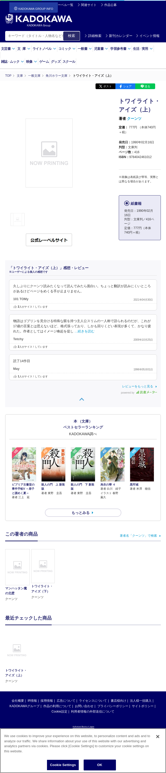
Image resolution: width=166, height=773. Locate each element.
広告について (66, 691)
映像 (31, 62)
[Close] (157, 736)
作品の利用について (57, 697)
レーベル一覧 (64, 5)
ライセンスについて (93, 691)
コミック (67, 49)
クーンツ (134, 118)
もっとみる (81, 503)
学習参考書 (120, 49)
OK (99, 765)
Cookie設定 (59, 702)
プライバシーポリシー (112, 697)
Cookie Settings (63, 765)
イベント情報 (148, 36)
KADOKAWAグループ (24, 697)
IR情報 (32, 691)
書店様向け (118, 691)
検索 (71, 36)
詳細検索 (92, 36)
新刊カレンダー (118, 36)
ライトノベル (44, 49)
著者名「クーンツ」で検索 (138, 526)
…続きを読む (85, 331)
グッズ (55, 62)
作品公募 (110, 5)
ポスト (107, 86)
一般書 (85, 49)
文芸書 (8, 49)
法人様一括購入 (141, 691)
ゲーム (44, 62)
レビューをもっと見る (137, 386)
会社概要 (18, 691)
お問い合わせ (84, 697)
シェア (127, 86)
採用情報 (47, 691)
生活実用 (143, 49)
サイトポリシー (143, 697)
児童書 (101, 49)
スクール (68, 62)
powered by (139, 392)
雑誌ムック (12, 62)
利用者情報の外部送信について (92, 702)
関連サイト (89, 5)
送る (147, 86)
